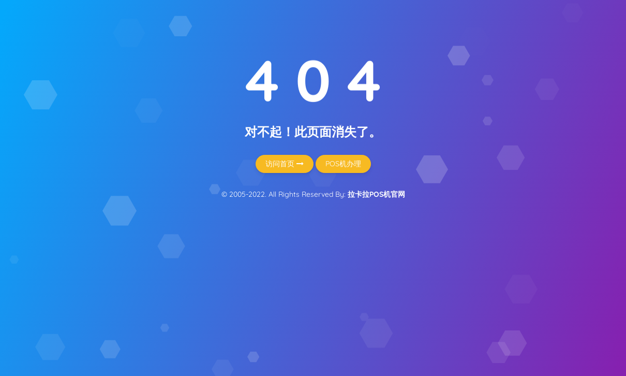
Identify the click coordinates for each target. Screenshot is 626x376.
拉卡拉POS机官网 (376, 194)
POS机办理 (343, 163)
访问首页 (284, 163)
